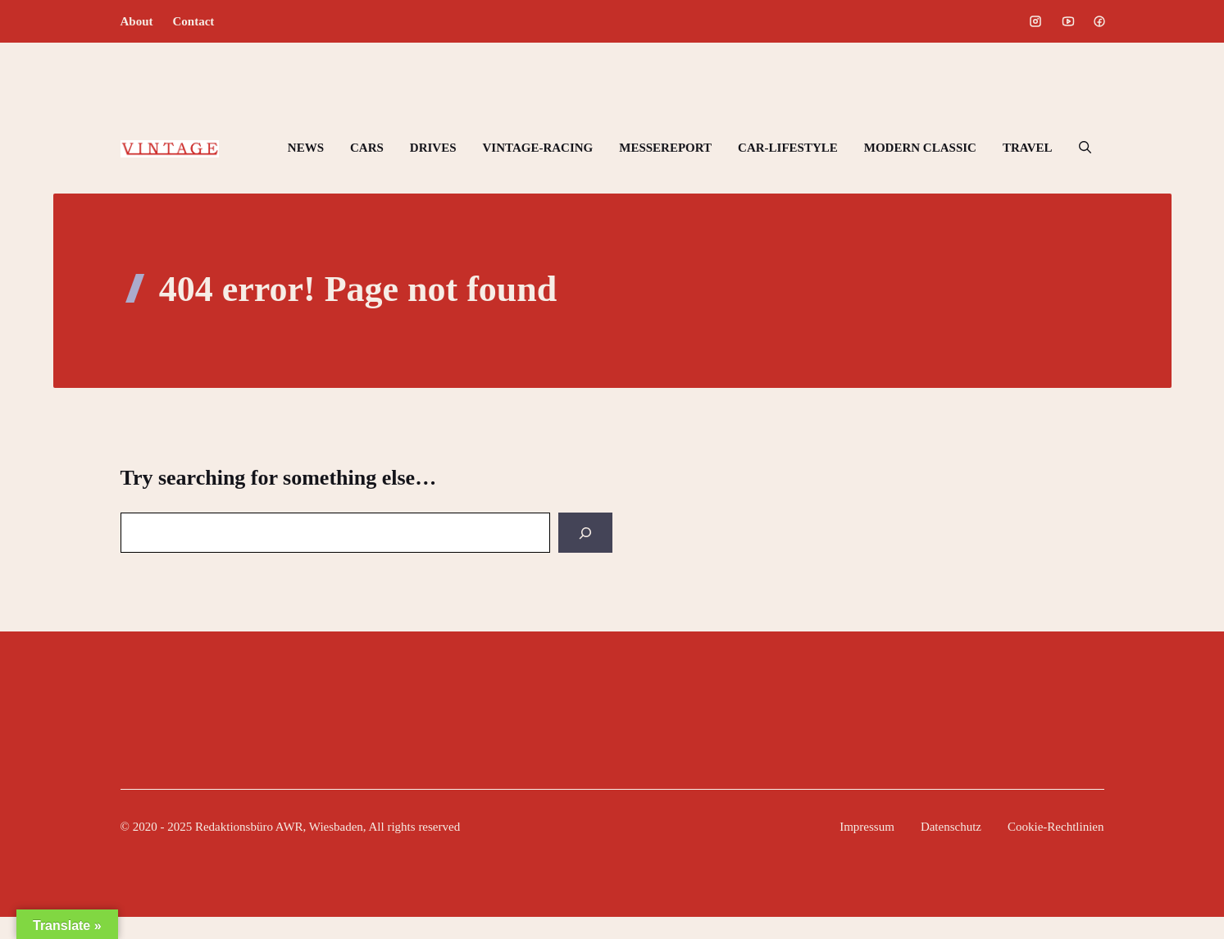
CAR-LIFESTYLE (788, 147)
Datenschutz (951, 826)
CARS (367, 147)
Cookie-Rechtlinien (1055, 826)
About (137, 21)
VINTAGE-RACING (538, 147)
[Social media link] (1035, 21)
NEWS (306, 147)
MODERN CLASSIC (920, 147)
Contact (194, 21)
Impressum (867, 826)
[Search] (585, 533)
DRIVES (433, 147)
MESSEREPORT (665, 147)
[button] (1085, 147)
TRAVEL (1028, 147)
